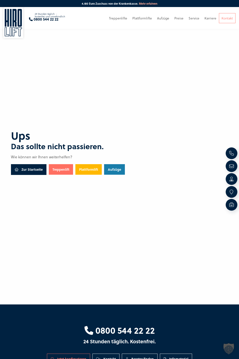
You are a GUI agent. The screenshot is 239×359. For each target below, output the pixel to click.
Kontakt (227, 18)
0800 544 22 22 (119, 330)
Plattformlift (88, 169)
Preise (178, 18)
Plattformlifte (142, 18)
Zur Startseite (29, 169)
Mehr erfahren (148, 3)
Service (194, 18)
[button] (228, 348)
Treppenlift (61, 169)
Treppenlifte (118, 18)
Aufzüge (114, 169)
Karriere (210, 18)
